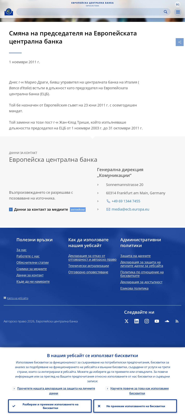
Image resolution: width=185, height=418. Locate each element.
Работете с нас (28, 256)
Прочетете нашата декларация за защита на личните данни (56, 389)
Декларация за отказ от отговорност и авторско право (92, 257)
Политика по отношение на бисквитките (142, 274)
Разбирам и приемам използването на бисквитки (50, 405)
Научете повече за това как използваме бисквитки (139, 389)
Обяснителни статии (32, 262)
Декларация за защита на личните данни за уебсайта (141, 264)
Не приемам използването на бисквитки (135, 406)
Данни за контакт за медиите (41, 209)
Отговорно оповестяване (88, 272)
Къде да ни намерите (33, 281)
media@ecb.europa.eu (130, 209)
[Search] (90, 12)
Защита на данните (135, 256)
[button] (177, 4)
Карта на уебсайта (17, 298)
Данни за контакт (30, 275)
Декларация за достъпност (141, 282)
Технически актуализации (88, 265)
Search (166, 12)
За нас (21, 250)
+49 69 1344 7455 (126, 201)
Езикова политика (134, 288)
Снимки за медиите (31, 269)
